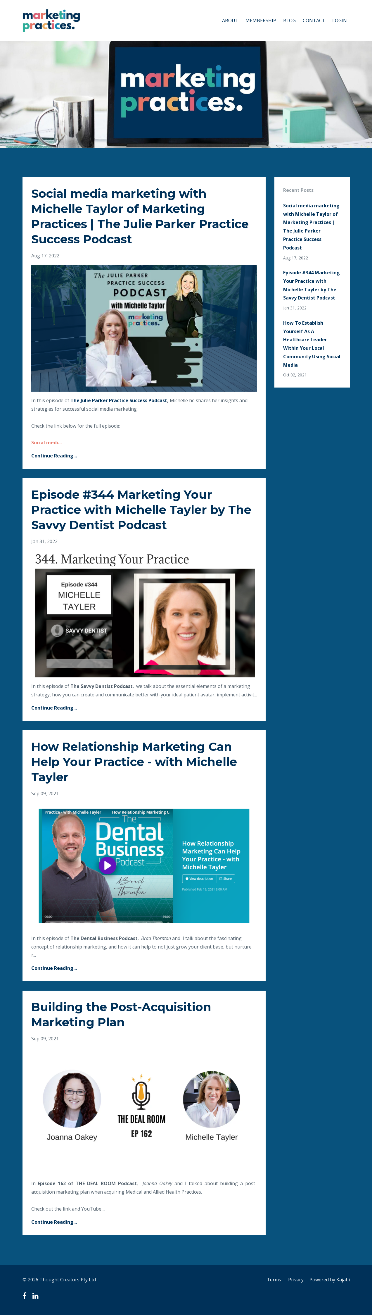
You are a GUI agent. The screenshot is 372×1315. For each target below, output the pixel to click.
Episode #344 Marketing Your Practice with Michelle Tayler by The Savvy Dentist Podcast (141, 509)
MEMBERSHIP (260, 20)
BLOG (289, 20)
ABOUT (230, 20)
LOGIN (339, 20)
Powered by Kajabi (329, 1279)
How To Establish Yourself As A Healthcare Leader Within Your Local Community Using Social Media (311, 344)
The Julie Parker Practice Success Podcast (118, 400)
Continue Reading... (54, 455)
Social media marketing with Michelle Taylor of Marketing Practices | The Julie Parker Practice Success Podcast (311, 226)
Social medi (44, 442)
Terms (274, 1279)
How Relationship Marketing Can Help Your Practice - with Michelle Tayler (134, 761)
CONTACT (314, 20)
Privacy (296, 1279)
